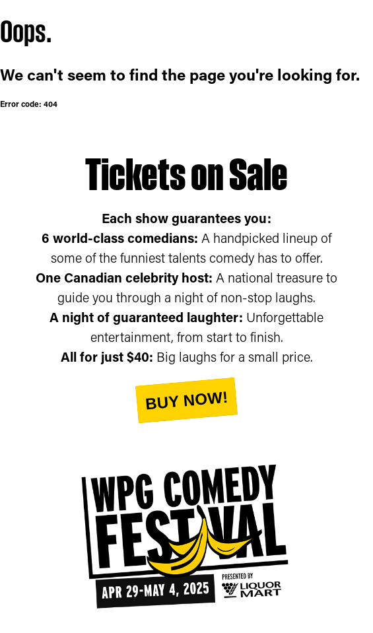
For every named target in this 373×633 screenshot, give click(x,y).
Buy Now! (186, 400)
